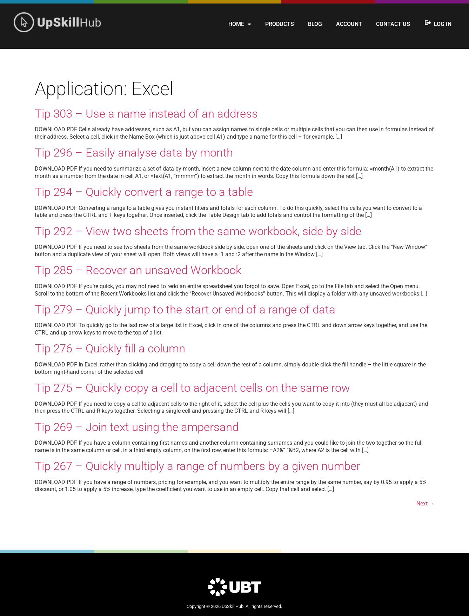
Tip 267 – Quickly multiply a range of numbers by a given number (197, 466)
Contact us (393, 24)
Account (349, 24)
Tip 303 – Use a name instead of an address (146, 113)
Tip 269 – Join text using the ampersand (137, 427)
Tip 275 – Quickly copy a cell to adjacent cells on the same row (192, 388)
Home (239, 24)
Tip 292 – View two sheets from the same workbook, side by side (198, 231)
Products (279, 24)
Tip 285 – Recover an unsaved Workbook (138, 270)
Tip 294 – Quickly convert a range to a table (144, 192)
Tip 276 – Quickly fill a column (110, 348)
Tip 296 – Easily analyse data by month (134, 152)
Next (425, 503)
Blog (315, 24)
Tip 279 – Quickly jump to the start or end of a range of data (185, 309)
